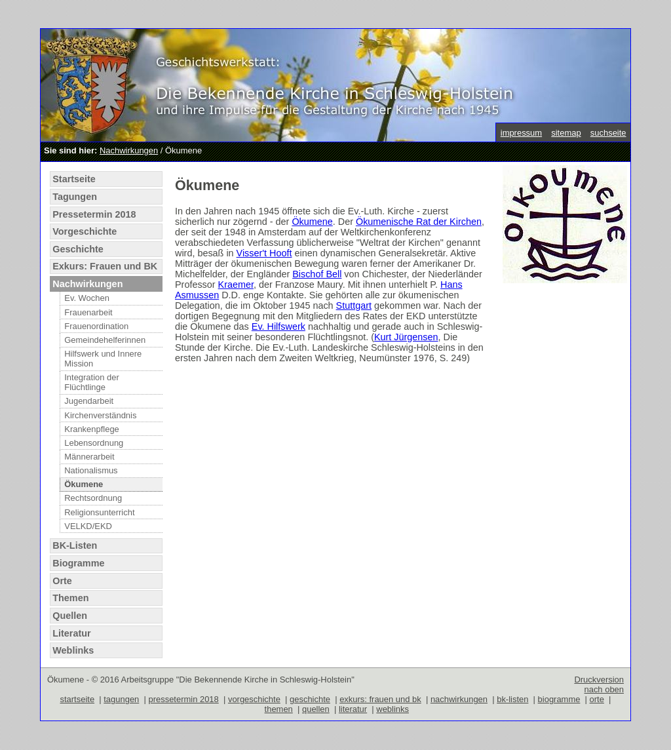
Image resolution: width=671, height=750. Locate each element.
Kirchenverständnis (100, 415)
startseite (77, 699)
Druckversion (599, 679)
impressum (521, 133)
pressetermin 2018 (183, 699)
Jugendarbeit (88, 401)
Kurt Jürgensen (406, 337)
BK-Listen (74, 545)
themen (279, 709)
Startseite (74, 179)
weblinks (392, 709)
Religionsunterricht (99, 512)
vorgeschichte (254, 699)
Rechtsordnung (93, 498)
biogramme (559, 699)
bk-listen (512, 699)
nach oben (604, 689)
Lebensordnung (93, 443)
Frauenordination (96, 326)
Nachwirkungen (129, 150)
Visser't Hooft (264, 253)
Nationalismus (90, 470)
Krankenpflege (91, 429)
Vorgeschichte (84, 231)
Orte (62, 581)
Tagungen (74, 196)
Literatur (71, 633)
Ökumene (83, 484)
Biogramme (78, 563)
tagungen (121, 699)
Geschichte (78, 249)
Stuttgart (354, 305)
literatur (353, 709)
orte (597, 699)
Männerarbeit (89, 457)
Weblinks (73, 650)
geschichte (310, 699)
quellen (316, 709)
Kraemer (236, 284)
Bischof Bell (316, 274)
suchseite (608, 133)
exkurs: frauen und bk (380, 699)
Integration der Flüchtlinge (91, 382)
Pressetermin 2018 (94, 214)
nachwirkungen (459, 699)
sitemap (566, 133)
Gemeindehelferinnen (104, 340)
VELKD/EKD (88, 526)
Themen (70, 598)
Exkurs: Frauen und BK (104, 266)
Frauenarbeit (88, 312)
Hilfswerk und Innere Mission (103, 358)
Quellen (69, 615)
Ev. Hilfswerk (278, 326)
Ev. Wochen (86, 298)
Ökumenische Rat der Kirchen (419, 221)
